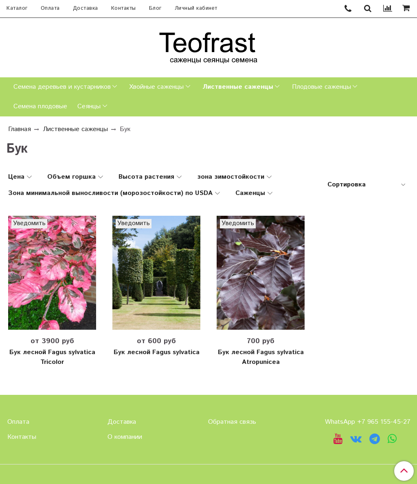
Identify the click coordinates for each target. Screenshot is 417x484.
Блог (155, 8)
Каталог (17, 8)
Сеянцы (89, 106)
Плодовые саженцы (321, 87)
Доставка (85, 8)
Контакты (123, 8)
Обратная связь (232, 422)
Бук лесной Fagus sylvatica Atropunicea (261, 357)
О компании (125, 437)
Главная (19, 129)
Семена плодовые (40, 106)
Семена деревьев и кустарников (62, 87)
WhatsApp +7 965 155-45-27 (367, 422)
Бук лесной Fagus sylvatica (157, 352)
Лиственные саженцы (237, 87)
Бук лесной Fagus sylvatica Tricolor (52, 357)
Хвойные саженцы (156, 87)
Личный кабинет (196, 8)
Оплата (50, 8)
